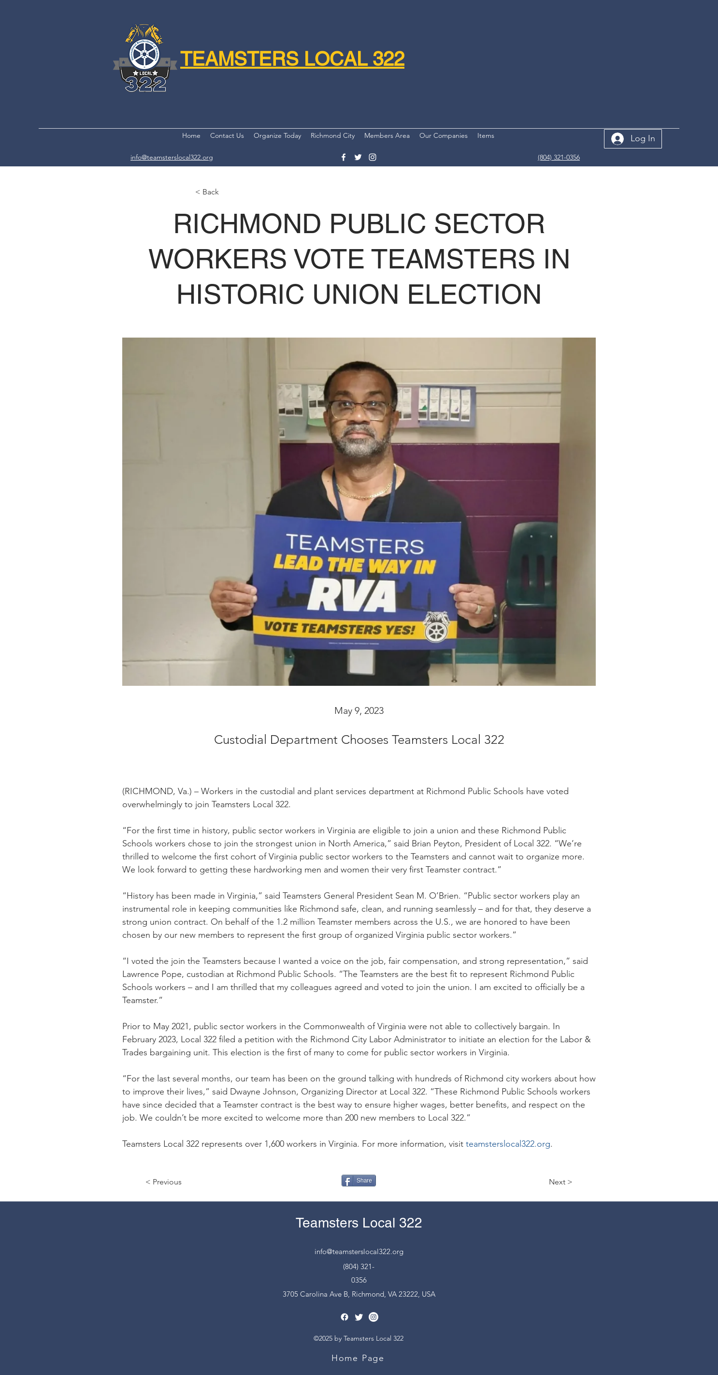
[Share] (359, 1180)
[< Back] (227, 192)
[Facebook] (343, 157)
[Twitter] (358, 157)
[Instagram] (372, 157)
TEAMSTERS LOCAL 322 (292, 59)
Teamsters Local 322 (359, 1222)
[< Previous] (177, 1182)
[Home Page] (359, 1358)
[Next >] (548, 1182)
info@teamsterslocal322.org (359, 1251)
